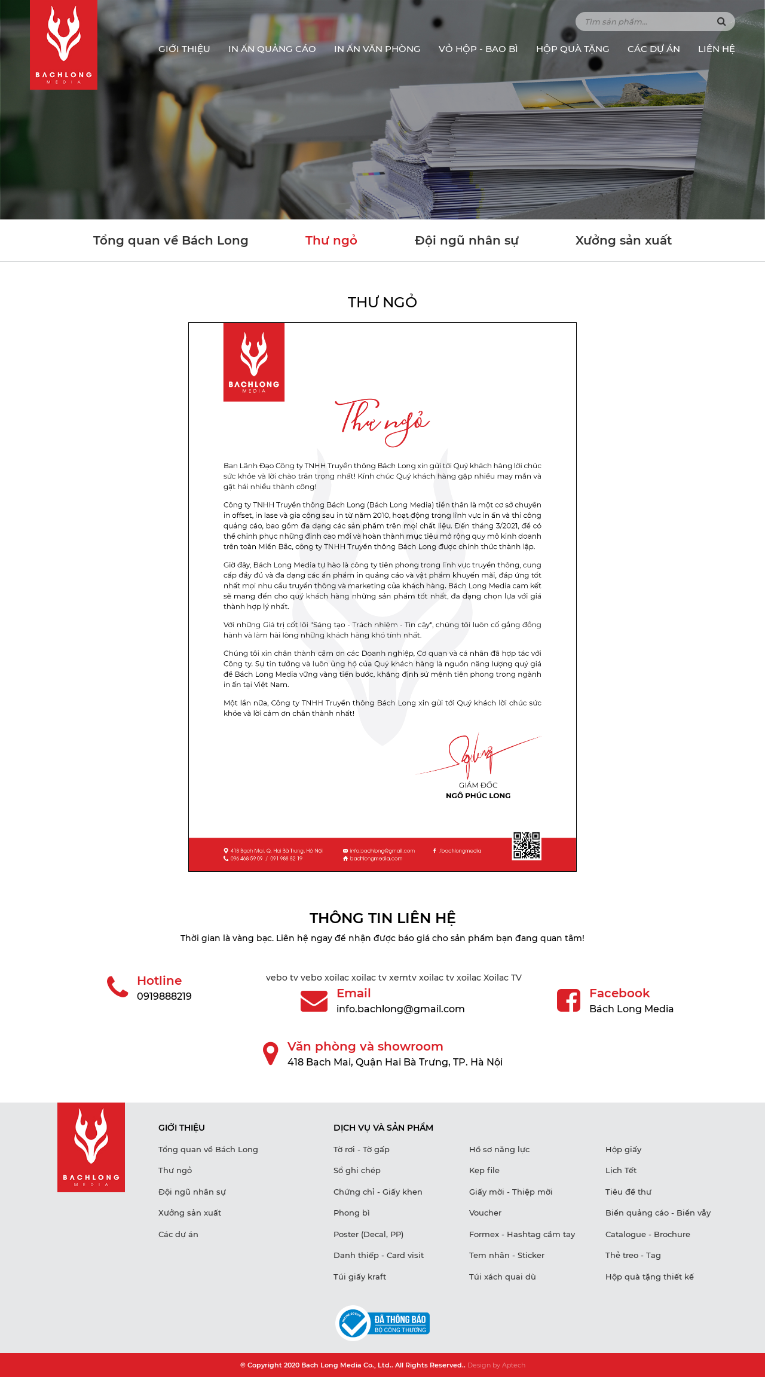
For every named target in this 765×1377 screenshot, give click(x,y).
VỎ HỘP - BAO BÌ (478, 48)
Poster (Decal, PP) (368, 1234)
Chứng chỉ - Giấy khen (378, 1191)
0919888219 (164, 996)
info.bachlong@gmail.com (400, 1009)
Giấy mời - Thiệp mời (511, 1191)
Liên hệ (716, 48)
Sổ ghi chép (357, 1170)
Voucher (485, 1212)
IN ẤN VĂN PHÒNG (377, 48)
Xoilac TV (503, 977)
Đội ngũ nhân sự (467, 240)
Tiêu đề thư (628, 1191)
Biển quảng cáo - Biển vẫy (658, 1212)
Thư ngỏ (331, 240)
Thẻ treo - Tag (633, 1255)
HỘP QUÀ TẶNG (573, 48)
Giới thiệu (184, 48)
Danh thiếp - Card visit (378, 1255)
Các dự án (654, 48)
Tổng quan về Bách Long (171, 240)
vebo (311, 977)
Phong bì (351, 1212)
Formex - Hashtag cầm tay (522, 1234)
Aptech (513, 1365)
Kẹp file (484, 1170)
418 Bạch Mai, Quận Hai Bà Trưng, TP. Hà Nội (395, 1062)
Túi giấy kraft (359, 1276)
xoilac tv (369, 977)
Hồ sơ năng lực (499, 1149)
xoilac (337, 977)
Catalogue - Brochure (647, 1234)
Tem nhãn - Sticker (506, 1255)
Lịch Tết (621, 1170)
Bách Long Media (631, 1009)
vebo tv (282, 977)
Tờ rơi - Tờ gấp (361, 1149)
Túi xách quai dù (502, 1276)
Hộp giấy (623, 1149)
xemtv (403, 977)
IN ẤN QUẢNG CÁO (272, 48)
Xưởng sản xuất (624, 240)
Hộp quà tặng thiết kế (649, 1276)
